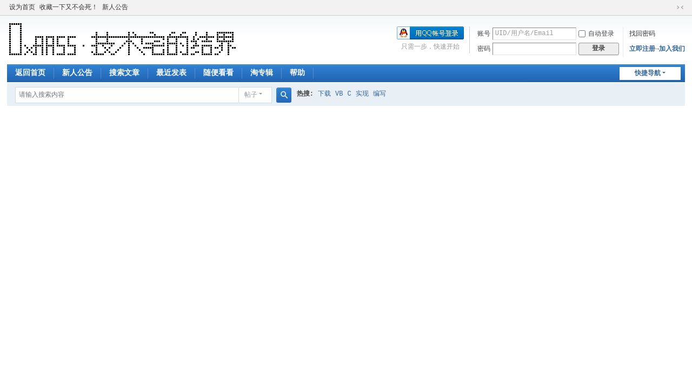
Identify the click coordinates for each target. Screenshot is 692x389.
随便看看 (218, 73)
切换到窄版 (680, 7)
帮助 (297, 73)
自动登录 (596, 34)
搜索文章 (124, 73)
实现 (362, 94)
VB (339, 94)
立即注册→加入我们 (657, 49)
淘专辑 (261, 73)
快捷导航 (648, 73)
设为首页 (22, 7)
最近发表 (171, 73)
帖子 (250, 95)
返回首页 (30, 73)
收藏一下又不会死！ (68, 7)
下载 (324, 94)
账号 (483, 34)
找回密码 (642, 34)
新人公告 (115, 7)
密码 (483, 49)
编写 (379, 94)
